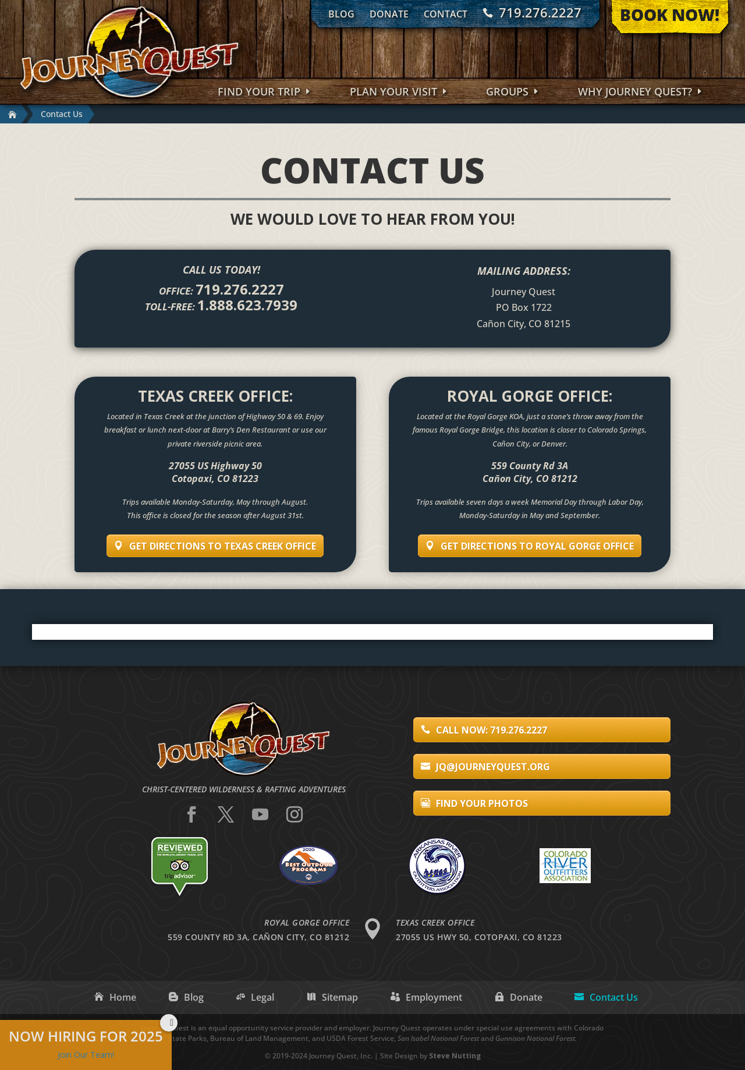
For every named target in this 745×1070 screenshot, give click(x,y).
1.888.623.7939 (247, 304)
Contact (445, 14)
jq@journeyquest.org (493, 766)
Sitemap (340, 997)
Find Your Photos (482, 803)
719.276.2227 (540, 12)
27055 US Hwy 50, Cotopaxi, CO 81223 (479, 937)
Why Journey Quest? (635, 92)
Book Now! (669, 14)
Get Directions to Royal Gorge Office (537, 546)
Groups (507, 92)
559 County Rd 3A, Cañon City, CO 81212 (258, 937)
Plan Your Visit (393, 92)
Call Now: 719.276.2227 (491, 730)
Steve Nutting (455, 1056)
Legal (262, 997)
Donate (389, 14)
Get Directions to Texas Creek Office (222, 546)
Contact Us (614, 997)
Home (122, 997)
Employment (434, 997)
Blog (341, 14)
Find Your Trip (259, 92)
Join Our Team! (86, 1054)
